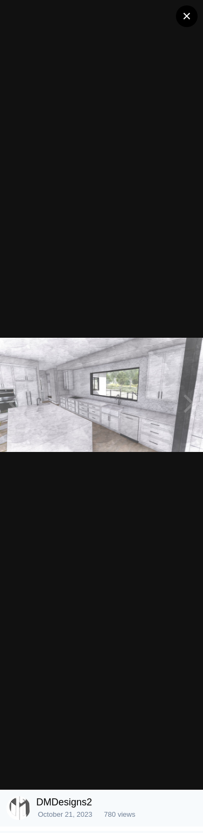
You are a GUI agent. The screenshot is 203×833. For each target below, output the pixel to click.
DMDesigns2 (64, 802)
